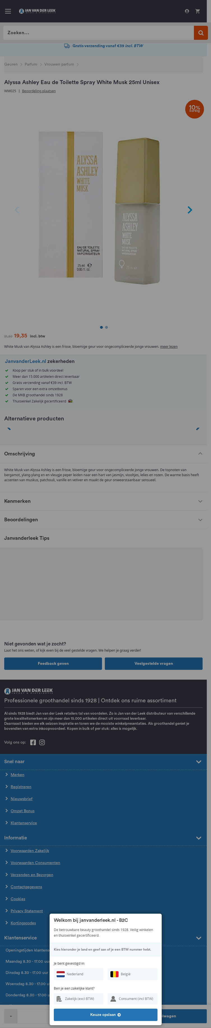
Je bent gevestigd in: (69, 963)
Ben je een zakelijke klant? (74, 988)
